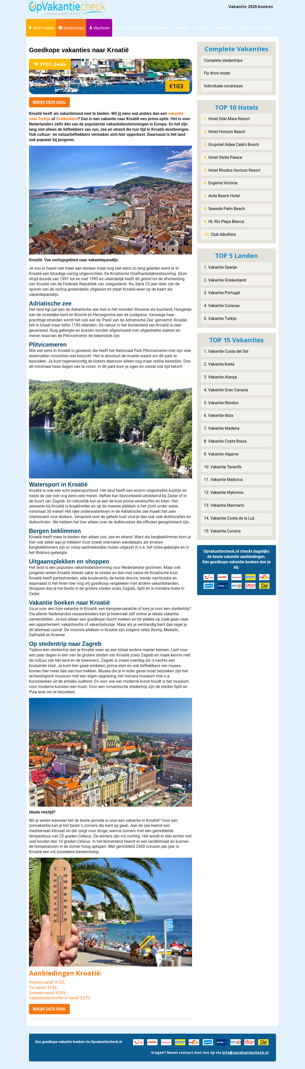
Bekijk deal (49, 102)
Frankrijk (181, 27)
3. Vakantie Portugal (222, 292)
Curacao (201, 27)
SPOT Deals (41, 27)
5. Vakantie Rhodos (221, 402)
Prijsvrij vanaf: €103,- (47, 982)
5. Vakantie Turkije (220, 318)
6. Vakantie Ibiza (218, 415)
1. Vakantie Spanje (220, 267)
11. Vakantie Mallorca (223, 479)
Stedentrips (71, 27)
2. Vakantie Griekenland (225, 280)
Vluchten (99, 27)
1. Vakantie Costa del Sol (226, 351)
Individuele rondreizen (223, 86)
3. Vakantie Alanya (220, 377)
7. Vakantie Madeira (221, 428)
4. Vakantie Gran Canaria (226, 390)
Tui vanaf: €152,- (43, 987)
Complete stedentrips (223, 60)
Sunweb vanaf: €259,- (48, 992)
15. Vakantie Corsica (222, 531)
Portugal (266, 27)
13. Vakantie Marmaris (224, 505)
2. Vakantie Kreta (219, 364)
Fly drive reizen (217, 73)
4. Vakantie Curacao (222, 305)
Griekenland (225, 27)
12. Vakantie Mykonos (223, 492)
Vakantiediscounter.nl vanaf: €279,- (60, 998)
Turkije (247, 27)
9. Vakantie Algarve (221, 454)
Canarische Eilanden (149, 27)
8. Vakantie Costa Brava (225, 441)
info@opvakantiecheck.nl (245, 1052)
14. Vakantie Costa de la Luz (229, 518)
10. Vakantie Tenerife (222, 467)
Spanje (120, 27)
